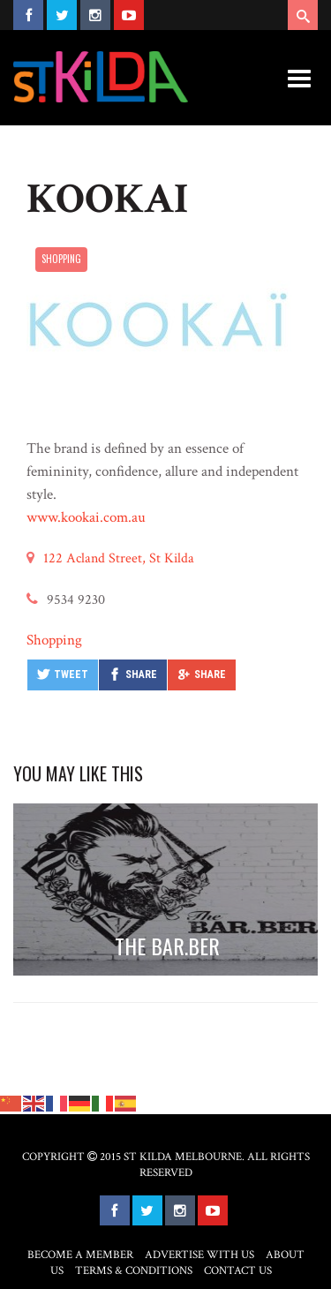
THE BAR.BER (167, 945)
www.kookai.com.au (86, 517)
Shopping (61, 259)
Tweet (71, 674)
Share (141, 674)
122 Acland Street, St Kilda (118, 558)
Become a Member (80, 1255)
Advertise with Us (199, 1255)
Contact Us (238, 1270)
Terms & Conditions (133, 1270)
